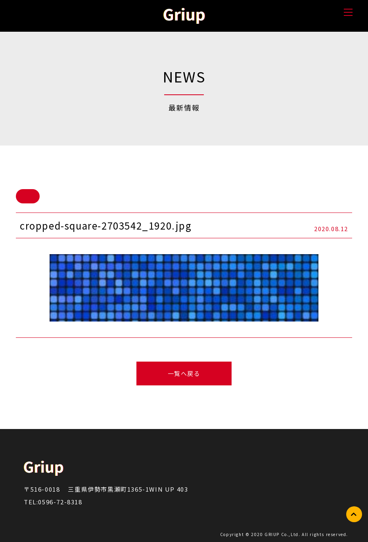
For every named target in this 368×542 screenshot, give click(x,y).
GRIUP (272, 534)
